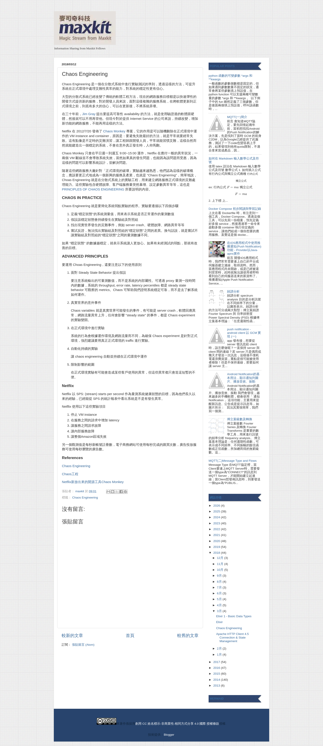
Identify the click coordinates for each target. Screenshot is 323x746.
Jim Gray (88, 114)
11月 (220, 564)
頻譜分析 (233, 291)
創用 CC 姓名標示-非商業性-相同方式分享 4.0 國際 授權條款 (177, 723)
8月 (220, 581)
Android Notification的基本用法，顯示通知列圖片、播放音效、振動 (243, 377)
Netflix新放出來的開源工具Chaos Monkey (93, 482)
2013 (217, 685)
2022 (217, 529)
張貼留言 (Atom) (83, 644)
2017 (217, 662)
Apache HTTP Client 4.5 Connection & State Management (232, 637)
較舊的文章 (188, 635)
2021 (217, 535)
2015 (217, 673)
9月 (220, 575)
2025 (217, 511)
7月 (220, 587)
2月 (220, 648)
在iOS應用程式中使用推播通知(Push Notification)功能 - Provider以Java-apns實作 (244, 248)
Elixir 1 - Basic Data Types (233, 616)
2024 (217, 517)
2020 (217, 541)
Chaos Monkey (114, 131)
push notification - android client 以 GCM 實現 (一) (244, 333)
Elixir (219, 622)
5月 (220, 599)
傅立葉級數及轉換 (239, 419)
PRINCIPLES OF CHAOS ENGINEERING (93, 189)
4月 (220, 605)
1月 (220, 654)
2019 (217, 547)
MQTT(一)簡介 (237, 117)
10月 (220, 569)
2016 (217, 667)
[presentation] (252, 173)
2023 (217, 523)
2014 (217, 679)
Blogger (169, 734)
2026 (217, 505)
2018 (217, 552)
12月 (220, 558)
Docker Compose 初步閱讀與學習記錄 (235, 208)
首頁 (130, 635)
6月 (220, 593)
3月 (220, 611)
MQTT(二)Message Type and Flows (233, 460)
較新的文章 (72, 635)
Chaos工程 (70, 474)
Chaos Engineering (76, 466)
